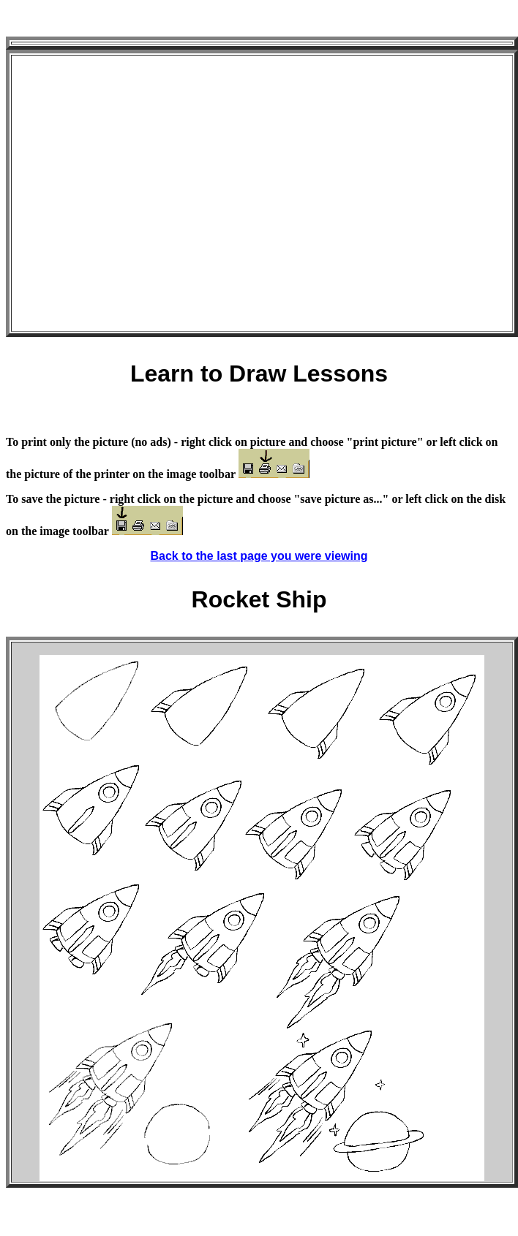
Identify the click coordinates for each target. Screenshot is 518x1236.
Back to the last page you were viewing (259, 556)
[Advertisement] (137, 193)
